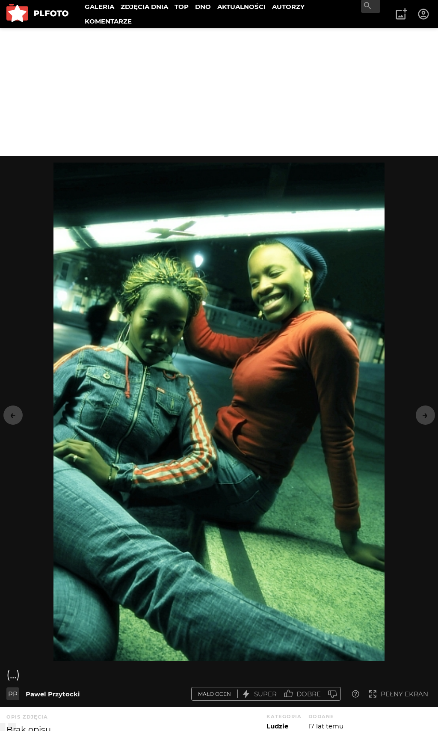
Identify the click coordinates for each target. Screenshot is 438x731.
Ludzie (277, 726)
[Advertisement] (219, 92)
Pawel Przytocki (53, 694)
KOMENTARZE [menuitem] (108, 21)
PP (13, 694)
